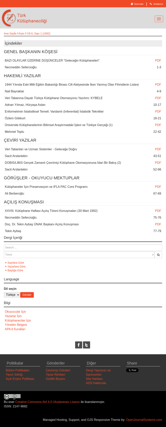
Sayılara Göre (15, 262)
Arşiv (21, 33)
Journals (137, 4)
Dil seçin (10, 288)
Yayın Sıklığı (14, 374)
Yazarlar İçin (13, 316)
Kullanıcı (156, 4)
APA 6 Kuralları (15, 329)
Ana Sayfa (10, 33)
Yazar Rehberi (55, 374)
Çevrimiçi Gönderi (58, 370)
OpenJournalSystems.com (144, 419)
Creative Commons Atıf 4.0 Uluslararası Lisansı (47, 402)
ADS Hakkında (96, 383)
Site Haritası (94, 378)
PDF (158, 60)
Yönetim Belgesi (16, 324)
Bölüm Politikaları (18, 370)
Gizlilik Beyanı (55, 378)
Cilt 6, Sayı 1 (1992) (38, 33)
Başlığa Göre (15, 270)
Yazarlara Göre (16, 266)
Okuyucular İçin (15, 311)
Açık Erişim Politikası (20, 378)
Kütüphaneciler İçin (18, 320)
